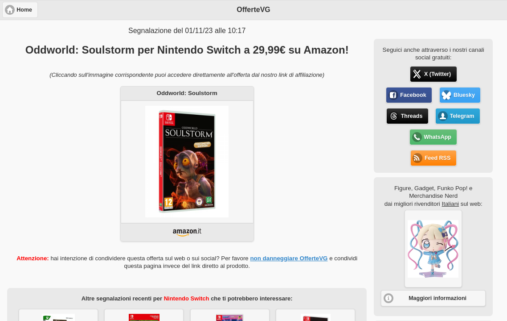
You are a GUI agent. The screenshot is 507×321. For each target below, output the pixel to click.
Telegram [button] (462, 116)
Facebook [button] (413, 95)
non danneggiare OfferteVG (288, 258)
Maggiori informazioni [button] (437, 298)
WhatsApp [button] (437, 137)
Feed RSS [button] (437, 158)
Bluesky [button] (464, 95)
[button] (433, 249)
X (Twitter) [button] (437, 74)
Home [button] (24, 10)
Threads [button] (412, 116)
